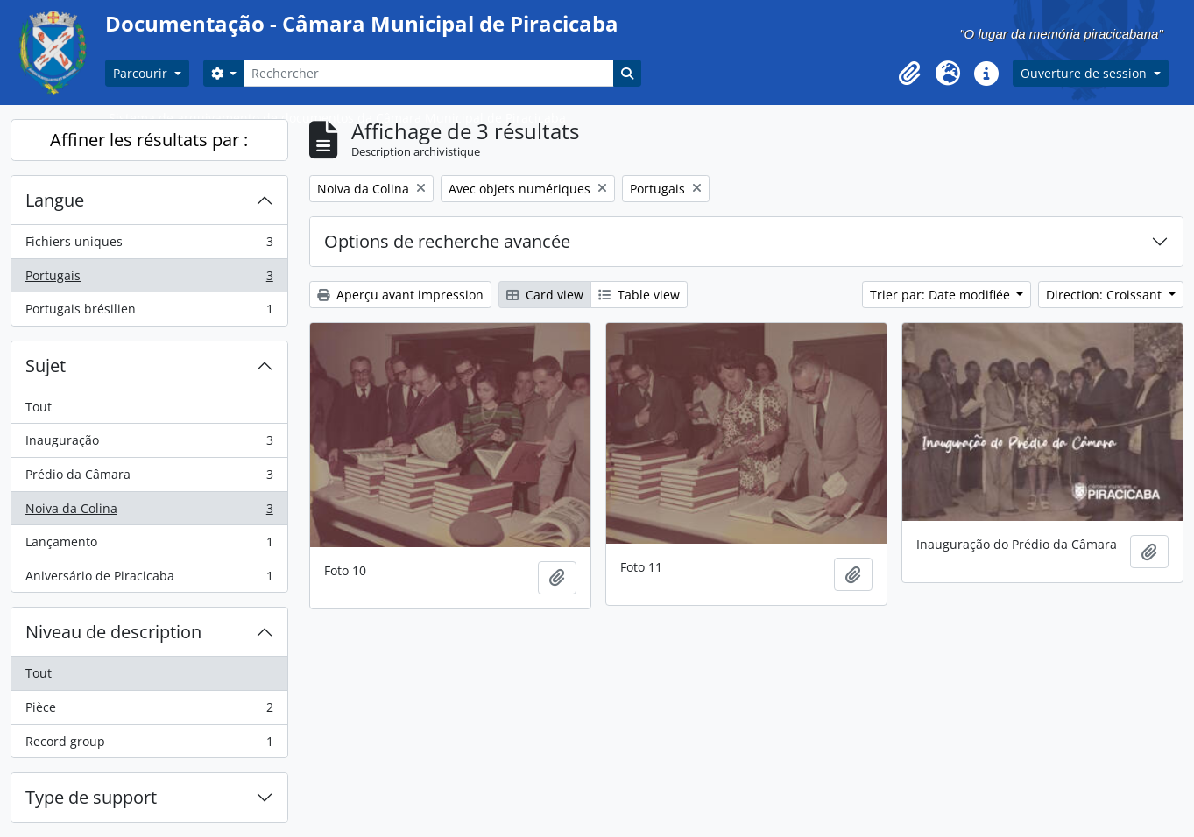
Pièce (149, 711)
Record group (149, 745)
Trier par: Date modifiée (942, 294)
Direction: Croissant (1105, 294)
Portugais (149, 279)
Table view (639, 294)
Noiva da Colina (149, 512)
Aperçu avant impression (400, 294)
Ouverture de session (1085, 73)
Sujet (45, 365)
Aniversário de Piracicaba (149, 579)
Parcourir (142, 73)
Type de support (91, 797)
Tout (38, 406)
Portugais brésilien (149, 312)
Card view (544, 294)
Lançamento (149, 545)
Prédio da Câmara (149, 478)
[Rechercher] (428, 73)
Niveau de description (113, 632)
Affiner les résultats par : (149, 139)
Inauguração (149, 444)
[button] (909, 73)
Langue (54, 200)
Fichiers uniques (149, 245)
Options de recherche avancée (447, 241)
